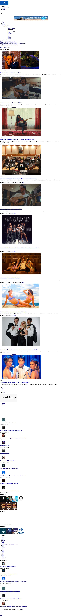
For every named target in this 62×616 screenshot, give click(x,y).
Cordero (3, 547)
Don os (3, 556)
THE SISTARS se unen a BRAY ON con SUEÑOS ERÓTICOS (15, 382)
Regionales (9, 37)
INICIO (3, 6)
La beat (3, 541)
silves (3, 555)
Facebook (3, 403)
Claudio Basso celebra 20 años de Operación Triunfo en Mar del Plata (11, 430)
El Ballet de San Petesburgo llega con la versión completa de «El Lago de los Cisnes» (13, 43)
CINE (3, 23)
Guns (3, 550)
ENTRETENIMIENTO (11, 28)
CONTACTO (4, 9)
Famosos (5, 26)
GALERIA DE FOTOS (5, 7)
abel (2, 549)
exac (3, 543)
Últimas (3, 404)
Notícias (5, 47)
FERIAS (9, 30)
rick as (3, 546)
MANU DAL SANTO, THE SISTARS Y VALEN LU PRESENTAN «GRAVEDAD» (19, 247)
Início (1, 47)
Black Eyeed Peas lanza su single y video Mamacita (9, 544)
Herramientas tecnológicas (12, 31)
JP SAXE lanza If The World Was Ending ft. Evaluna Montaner (10, 591)
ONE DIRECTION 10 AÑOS (4, 453)
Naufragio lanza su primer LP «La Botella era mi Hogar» (9, 483)
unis (2, 537)
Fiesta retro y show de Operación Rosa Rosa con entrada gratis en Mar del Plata (19, 349)
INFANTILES (10, 33)
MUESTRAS (10, 35)
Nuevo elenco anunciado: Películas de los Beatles (7, 41)
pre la (3, 553)
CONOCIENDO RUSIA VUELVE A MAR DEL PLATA (8, 42)
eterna (3, 554)
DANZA (3, 24)
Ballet (3, 21)
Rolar (1, 615)
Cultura (3, 22)
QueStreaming (20, 609)
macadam (3, 540)
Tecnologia (9, 38)
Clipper (3, 548)
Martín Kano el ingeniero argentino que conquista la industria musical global (18, 178)
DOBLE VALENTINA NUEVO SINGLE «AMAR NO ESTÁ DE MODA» (17, 139)
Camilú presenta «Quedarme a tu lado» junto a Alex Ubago (9, 490)
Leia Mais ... (22, 76)
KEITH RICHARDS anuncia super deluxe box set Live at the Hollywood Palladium (13, 606)
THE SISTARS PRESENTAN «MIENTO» (10, 278)
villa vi (3, 538)
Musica (9, 34)
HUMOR (9, 32)
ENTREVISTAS (10, 29)
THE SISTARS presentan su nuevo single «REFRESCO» (13, 311)
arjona (3, 545)
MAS (6, 27)
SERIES (9, 36)
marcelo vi (3, 557)
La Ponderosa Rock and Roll (4, 445)
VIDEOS (3, 8)
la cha (3, 542)
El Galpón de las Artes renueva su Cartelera (10, 72)
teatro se (3, 558)
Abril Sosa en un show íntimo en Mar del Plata (11, 102)
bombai (3, 551)
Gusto (3, 539)
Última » (3, 392)
